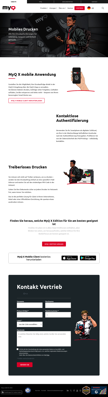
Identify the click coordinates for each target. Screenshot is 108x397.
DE (90, 8)
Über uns (62, 8)
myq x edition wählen (54, 244)
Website (13, 2)
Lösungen (52, 8)
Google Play (85, 258)
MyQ (40, 2)
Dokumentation (67, 2)
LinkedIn (68, 390)
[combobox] (92, 8)
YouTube (77, 390)
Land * (19, 320)
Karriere (70, 8)
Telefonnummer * (52, 311)
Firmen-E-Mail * (23, 311)
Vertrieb (79, 8)
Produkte (43, 8)
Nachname (49, 301)
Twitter (71, 390)
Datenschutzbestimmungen (55, 390)
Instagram (80, 390)
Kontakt (94, 2)
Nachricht (20, 330)
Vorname (20, 301)
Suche (102, 8)
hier (48, 355)
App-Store (68, 258)
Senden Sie (24, 365)
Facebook (74, 390)
